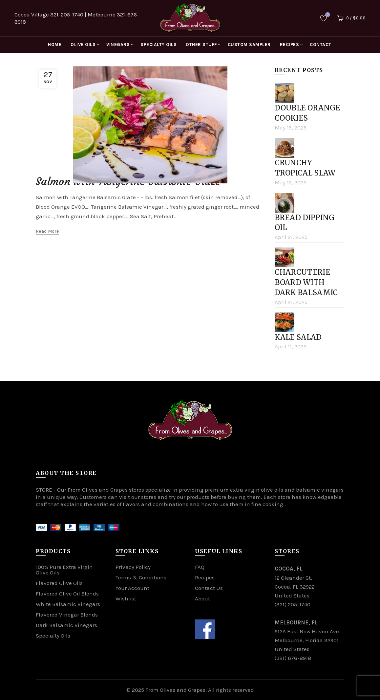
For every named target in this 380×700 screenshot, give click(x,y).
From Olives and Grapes (175, 690)
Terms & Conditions (141, 577)
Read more (47, 231)
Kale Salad (298, 337)
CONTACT (320, 44)
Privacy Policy (133, 567)
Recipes (205, 577)
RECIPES (289, 44)
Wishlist (326, 15)
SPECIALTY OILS (158, 44)
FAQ (199, 567)
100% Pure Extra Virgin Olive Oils (64, 570)
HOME (54, 44)
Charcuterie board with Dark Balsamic (306, 282)
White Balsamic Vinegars (68, 604)
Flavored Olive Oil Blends (67, 593)
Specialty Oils (53, 635)
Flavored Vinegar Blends (67, 614)
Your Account (132, 588)
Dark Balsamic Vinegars (66, 625)
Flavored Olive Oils (59, 583)
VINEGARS (118, 44)
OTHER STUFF (201, 44)
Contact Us (209, 588)
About (202, 598)
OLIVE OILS (83, 44)
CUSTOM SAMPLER (249, 44)
